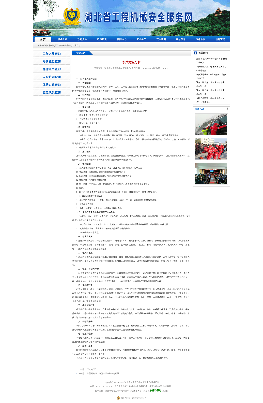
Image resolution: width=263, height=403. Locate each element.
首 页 (42, 39)
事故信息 (180, 39)
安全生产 (141, 39)
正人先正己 (92, 369)
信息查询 (220, 39)
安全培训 (161, 39)
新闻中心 (121, 39)
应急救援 (200, 39)
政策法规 (102, 39)
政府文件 (82, 39)
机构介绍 (62, 39)
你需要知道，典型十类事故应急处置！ (104, 373)
